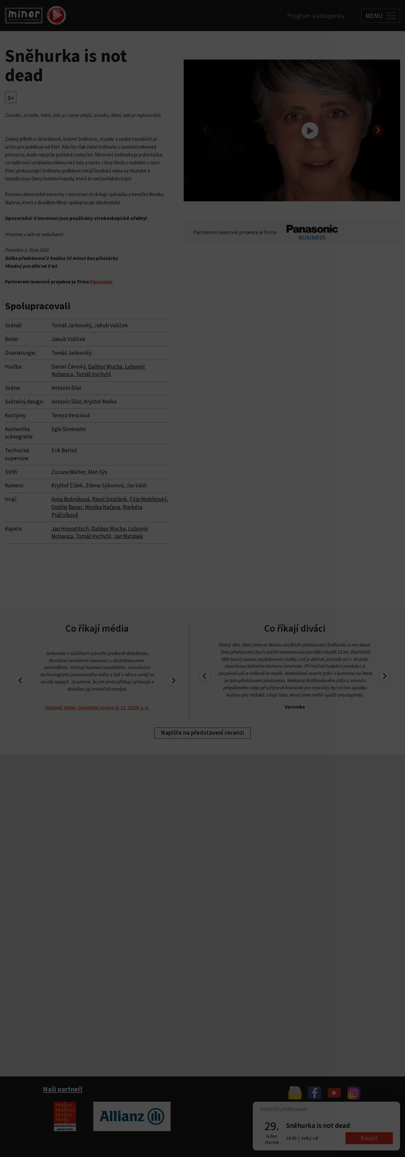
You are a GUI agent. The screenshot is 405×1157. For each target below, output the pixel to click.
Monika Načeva (102, 507)
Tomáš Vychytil (93, 374)
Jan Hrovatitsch (70, 528)
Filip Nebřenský (148, 499)
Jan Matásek (128, 536)
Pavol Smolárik (109, 499)
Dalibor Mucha (105, 366)
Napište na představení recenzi (202, 732)
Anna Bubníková (70, 499)
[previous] (206, 130)
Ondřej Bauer (66, 507)
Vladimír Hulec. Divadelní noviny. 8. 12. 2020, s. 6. (97, 707)
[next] (378, 130)
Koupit (369, 1138)
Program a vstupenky (316, 15)
